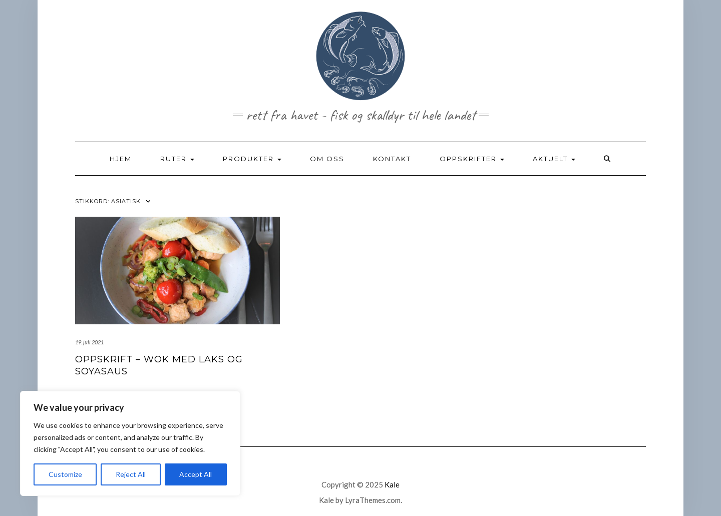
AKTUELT (554, 159)
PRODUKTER (252, 159)
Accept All (195, 474)
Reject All (131, 474)
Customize (65, 474)
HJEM (121, 159)
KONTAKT (392, 159)
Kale (392, 484)
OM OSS (327, 159)
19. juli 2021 (89, 342)
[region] (130, 443)
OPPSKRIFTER (472, 159)
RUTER (177, 159)
